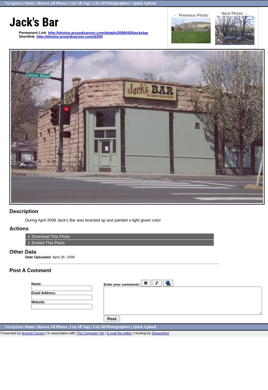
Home (30, 3)
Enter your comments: (122, 284)
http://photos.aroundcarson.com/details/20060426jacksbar (98, 33)
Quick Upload (144, 3)
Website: (38, 302)
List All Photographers (111, 3)
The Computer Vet (90, 333)
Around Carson (33, 333)
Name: (36, 284)
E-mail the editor (119, 333)
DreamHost (160, 333)
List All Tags (80, 3)
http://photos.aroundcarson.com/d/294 (70, 36)
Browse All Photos (52, 3)
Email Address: (43, 293)
